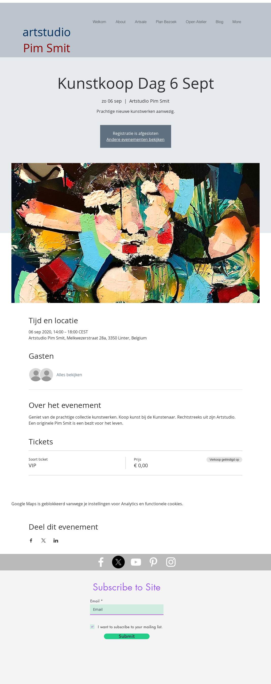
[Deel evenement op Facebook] (31, 540)
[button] (141, 21)
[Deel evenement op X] (43, 540)
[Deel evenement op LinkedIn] (55, 540)
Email (94, 601)
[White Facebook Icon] (101, 562)
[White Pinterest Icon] (153, 562)
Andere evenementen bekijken (135, 139)
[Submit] (127, 636)
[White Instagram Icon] (171, 562)
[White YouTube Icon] (136, 562)
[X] (118, 562)
